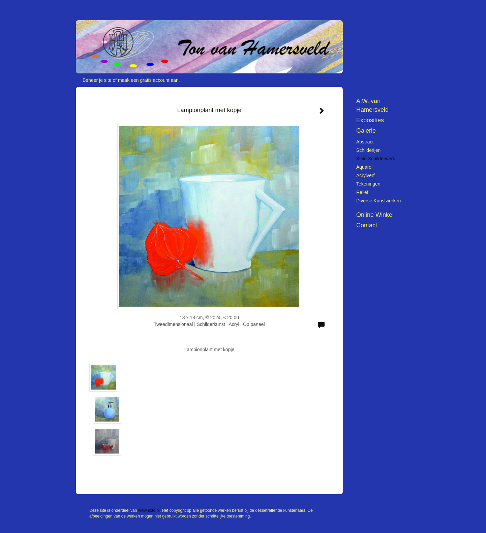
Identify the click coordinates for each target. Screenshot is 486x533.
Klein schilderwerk (375, 158)
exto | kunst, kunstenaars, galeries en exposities (95, 6)
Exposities (370, 120)
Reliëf (362, 192)
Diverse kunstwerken (378, 200)
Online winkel (375, 214)
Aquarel (364, 167)
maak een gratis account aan (148, 80)
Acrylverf (365, 175)
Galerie (366, 130)
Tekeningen (368, 184)
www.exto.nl (149, 510)
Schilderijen (368, 150)
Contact (366, 225)
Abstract (364, 141)
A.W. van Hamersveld (372, 105)
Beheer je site (97, 80)
